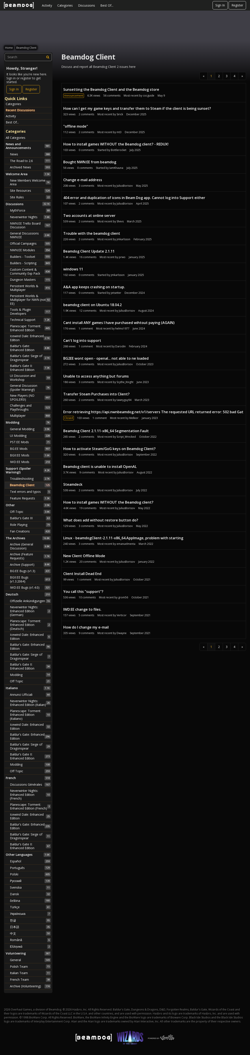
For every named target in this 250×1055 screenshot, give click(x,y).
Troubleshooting (30, 478)
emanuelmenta (126, 544)
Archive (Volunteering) (30, 986)
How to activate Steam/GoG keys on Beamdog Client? (109, 448)
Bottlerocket (118, 150)
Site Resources (30, 190)
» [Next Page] (242, 76)
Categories (65, 5)
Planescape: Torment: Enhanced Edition (30, 328)
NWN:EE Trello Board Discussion (30, 225)
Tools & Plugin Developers (30, 311)
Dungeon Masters (30, 279)
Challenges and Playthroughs (30, 407)
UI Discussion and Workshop (30, 378)
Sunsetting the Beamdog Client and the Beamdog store (111, 89)
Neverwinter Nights (30, 217)
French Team (30, 979)
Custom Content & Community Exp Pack (30, 271)
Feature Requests (30, 498)
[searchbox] (28, 57)
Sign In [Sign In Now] (14, 89)
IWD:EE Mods (30, 462)
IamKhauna (116, 168)
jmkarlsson (123, 239)
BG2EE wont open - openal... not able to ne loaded (106, 358)
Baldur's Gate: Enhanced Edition (30, 348)
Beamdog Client (30, 485)
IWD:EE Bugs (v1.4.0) (30, 587)
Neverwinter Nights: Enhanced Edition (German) (30, 611)
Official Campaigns (30, 243)
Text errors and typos (30, 491)
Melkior (133, 418)
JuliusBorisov (125, 186)
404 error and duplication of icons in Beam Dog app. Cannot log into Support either (134, 197)
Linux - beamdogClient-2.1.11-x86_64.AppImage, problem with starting (123, 538)
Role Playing (30, 525)
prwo (122, 257)
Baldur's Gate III (30, 518)
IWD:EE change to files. (82, 609)
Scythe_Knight (125, 382)
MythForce (30, 210)
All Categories (15, 138)
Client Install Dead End (82, 573)
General (30, 960)
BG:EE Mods (30, 449)
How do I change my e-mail (86, 627)
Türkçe (30, 907)
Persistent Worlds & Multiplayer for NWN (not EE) (30, 300)
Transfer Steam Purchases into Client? (96, 394)
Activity (47, 5)
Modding (30, 674)
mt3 (119, 132)
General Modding (30, 429)
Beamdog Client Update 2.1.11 (89, 251)
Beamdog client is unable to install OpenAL (100, 466)
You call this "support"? (83, 591)
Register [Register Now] (31, 89)
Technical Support (30, 320)
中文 (30, 933)
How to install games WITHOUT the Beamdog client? (108, 502)
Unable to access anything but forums (96, 376)
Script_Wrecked (126, 437)
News (30, 154)
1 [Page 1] (211, 76)
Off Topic (30, 681)
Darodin (120, 346)
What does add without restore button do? (100, 520)
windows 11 (73, 269)
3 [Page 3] (227, 76)
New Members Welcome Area (30, 182)
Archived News (30, 167)
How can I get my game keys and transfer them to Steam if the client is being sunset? (137, 108)
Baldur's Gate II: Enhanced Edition (30, 368)
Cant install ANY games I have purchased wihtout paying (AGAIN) (119, 322)
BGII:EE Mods (30, 455)
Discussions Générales (30, 784)
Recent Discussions (20, 110)
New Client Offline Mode (84, 555)
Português (30, 867)
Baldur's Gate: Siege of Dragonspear (30, 358)
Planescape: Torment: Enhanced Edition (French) (30, 806)
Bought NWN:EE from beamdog (89, 162)
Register (237, 5)
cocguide (148, 95)
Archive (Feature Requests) (30, 556)
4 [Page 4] (234, 76)
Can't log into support (82, 340)
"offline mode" (75, 126)
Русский (30, 881)
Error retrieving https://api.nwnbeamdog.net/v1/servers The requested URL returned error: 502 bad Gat (153, 411)
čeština (30, 900)
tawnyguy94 (124, 400)
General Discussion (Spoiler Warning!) (30, 387)
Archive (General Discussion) (30, 546)
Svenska (30, 887)
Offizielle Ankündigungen (30, 601)
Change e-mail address (82, 179)
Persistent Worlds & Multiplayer (30, 288)
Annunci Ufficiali (30, 694)
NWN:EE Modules (30, 250)
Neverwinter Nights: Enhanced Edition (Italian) (30, 703)
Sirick (120, 114)
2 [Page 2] (219, 76)
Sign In (220, 5)
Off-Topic (30, 512)
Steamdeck (72, 484)
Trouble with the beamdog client (91, 233)
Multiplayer (30, 415)
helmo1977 (122, 328)
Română (30, 940)
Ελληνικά (30, 946)
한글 (30, 920)
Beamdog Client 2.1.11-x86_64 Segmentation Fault (106, 430)
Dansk (30, 894)
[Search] (48, 57)
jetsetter (116, 293)
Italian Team (30, 973)
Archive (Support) (30, 564)
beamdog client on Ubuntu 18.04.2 (92, 304)
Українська (30, 914)
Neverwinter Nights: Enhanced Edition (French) (30, 794)
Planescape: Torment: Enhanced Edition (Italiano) (30, 715)
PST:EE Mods (30, 442)
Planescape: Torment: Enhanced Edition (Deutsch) (30, 625)
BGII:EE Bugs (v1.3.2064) (30, 579)
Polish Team (30, 966)
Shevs (120, 221)
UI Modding (30, 436)
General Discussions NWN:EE (30, 235)
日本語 (30, 927)
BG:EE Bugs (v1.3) (30, 571)
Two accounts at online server (89, 215)
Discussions (86, 5)
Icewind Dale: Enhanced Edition (30, 338)
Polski (30, 874)
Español (30, 861)
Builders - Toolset (30, 256)
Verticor (122, 615)
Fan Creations (30, 531)
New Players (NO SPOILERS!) (30, 397)
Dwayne (122, 633)
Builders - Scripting (30, 263)
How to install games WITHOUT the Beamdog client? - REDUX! (115, 144)
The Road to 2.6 (30, 160)
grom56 (123, 597)
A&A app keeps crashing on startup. (94, 287)
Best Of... (106, 5)
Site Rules (30, 197)
